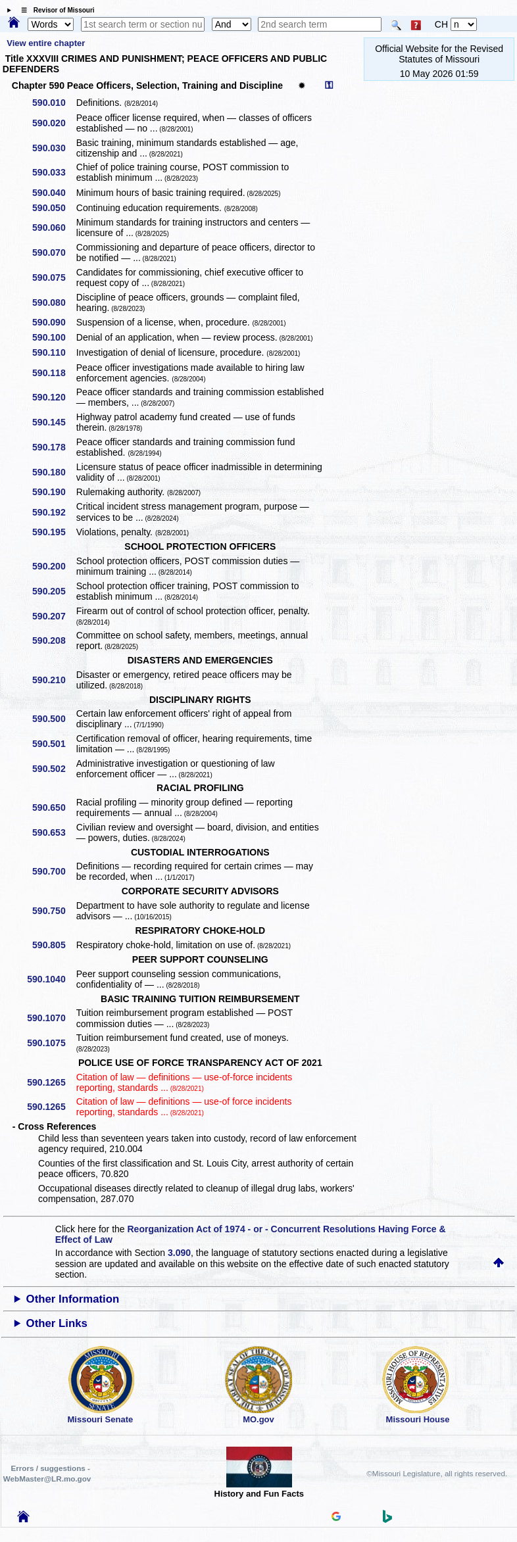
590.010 (53, 102)
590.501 (53, 743)
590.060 (53, 227)
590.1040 (50, 979)
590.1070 (50, 1018)
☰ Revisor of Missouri (54, 10)
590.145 (53, 422)
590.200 (53, 566)
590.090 (53, 322)
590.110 (53, 352)
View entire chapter (46, 43)
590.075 (53, 277)
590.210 (53, 680)
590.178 (53, 447)
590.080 (53, 302)
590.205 (53, 591)
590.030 (53, 148)
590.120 (53, 397)
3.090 (179, 1252)
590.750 (53, 910)
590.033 (53, 172)
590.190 (53, 492)
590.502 (53, 768)
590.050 (53, 208)
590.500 (53, 718)
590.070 (53, 252)
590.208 (53, 640)
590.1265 (50, 1082)
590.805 (53, 945)
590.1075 (50, 1043)
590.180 (53, 472)
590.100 (53, 337)
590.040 (53, 192)
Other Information (73, 1299)
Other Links (56, 1323)
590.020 (53, 123)
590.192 (53, 512)
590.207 (53, 616)
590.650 (53, 807)
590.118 (53, 373)
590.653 (53, 832)
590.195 (53, 532)
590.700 (53, 871)
